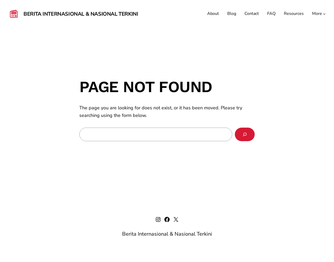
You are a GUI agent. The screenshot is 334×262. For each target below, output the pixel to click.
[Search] (245, 134)
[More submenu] (324, 14)
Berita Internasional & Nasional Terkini (80, 13)
